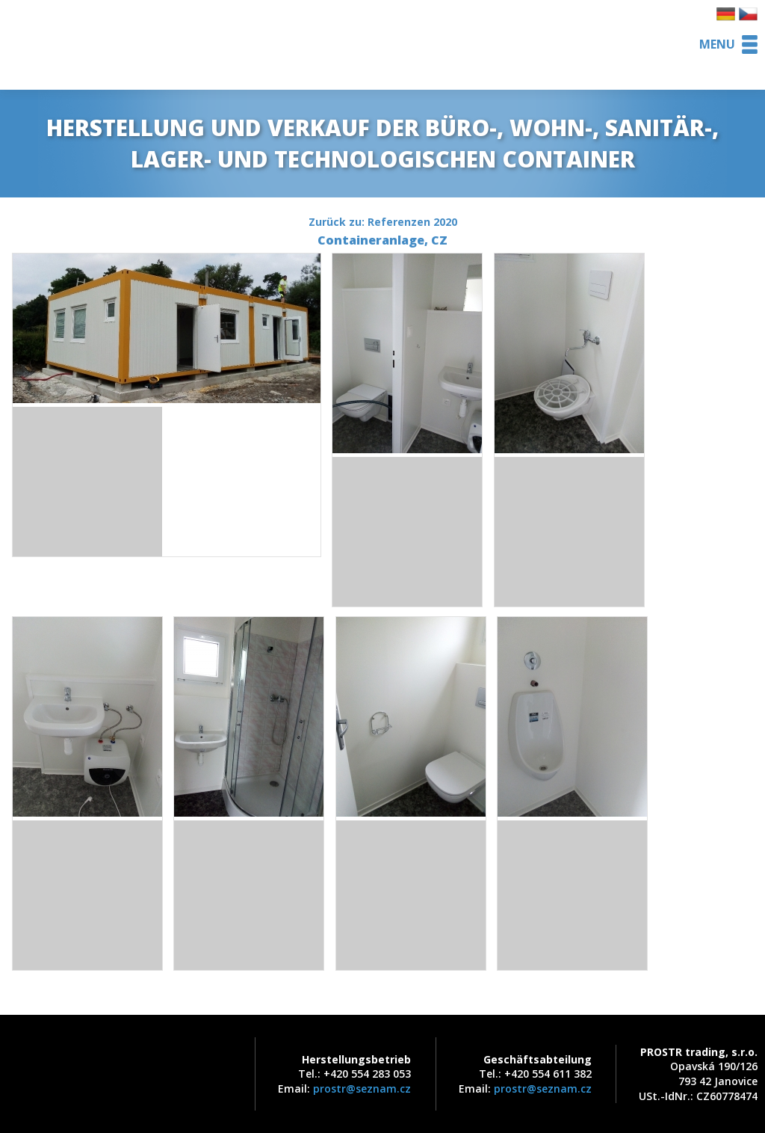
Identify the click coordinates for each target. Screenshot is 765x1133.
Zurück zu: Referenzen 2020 (383, 222)
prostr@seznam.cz (362, 1088)
